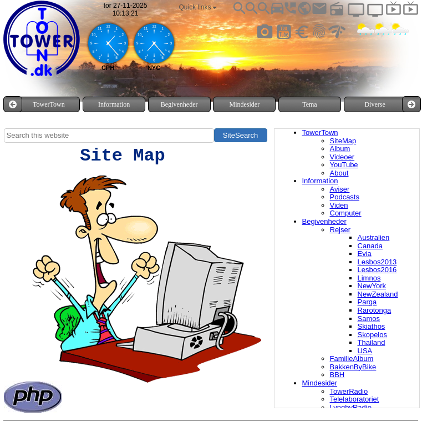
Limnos (369, 278)
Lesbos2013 (377, 262)
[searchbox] (109, 135)
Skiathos (371, 326)
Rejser (340, 229)
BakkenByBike (353, 367)
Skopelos (372, 334)
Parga (367, 302)
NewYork (372, 286)
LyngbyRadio (351, 407)
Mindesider (320, 383)
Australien (374, 237)
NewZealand (378, 294)
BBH (337, 374)
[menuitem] (48, 104)
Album (340, 148)
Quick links (198, 7)
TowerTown (320, 132)
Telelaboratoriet (354, 399)
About (339, 173)
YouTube (344, 165)
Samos (369, 318)
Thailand (371, 342)
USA (365, 351)
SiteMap (343, 141)
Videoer (342, 157)
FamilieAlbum (352, 358)
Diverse (374, 104)
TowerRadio (349, 391)
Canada (370, 246)
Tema (309, 104)
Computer (346, 213)
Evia (365, 253)
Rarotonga (375, 310)
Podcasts (344, 197)
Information (320, 181)
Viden (339, 205)
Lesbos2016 (377, 269)
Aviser (340, 189)
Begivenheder (324, 221)
